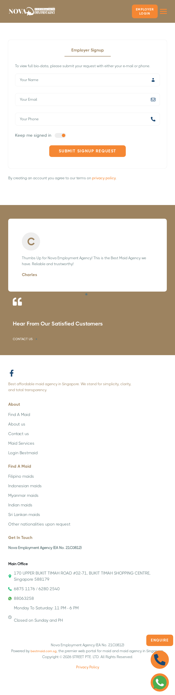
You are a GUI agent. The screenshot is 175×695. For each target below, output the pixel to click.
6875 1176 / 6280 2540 (34, 589)
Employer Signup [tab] (87, 50)
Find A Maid (19, 414)
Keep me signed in (33, 135)
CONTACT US (25, 339)
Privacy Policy (87, 667)
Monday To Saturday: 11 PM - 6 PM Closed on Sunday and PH (43, 614)
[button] (86, 294)
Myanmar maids (23, 495)
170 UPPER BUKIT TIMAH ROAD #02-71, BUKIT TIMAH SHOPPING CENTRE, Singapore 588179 (79, 576)
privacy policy (104, 178)
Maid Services (21, 443)
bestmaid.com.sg (44, 651)
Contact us (18, 433)
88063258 (21, 598)
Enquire (160, 640)
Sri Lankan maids (24, 514)
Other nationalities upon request (39, 524)
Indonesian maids (25, 486)
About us (16, 424)
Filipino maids (21, 476)
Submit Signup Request (87, 151)
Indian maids (20, 505)
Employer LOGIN (145, 11)
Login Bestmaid (23, 453)
